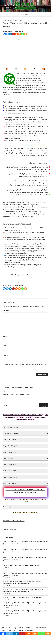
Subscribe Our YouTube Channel (13, 521)
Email (5, 345)
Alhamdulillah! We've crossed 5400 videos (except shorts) (22, 415)
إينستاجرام (19, 194)
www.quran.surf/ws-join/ (20, 129)
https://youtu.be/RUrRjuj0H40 (23, 275)
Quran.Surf (10, 5)
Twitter (29, 140)
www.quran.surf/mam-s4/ (39, 106)
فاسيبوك (29, 194)
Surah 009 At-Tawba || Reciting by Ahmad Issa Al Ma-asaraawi (22, 597)
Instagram (37, 140)
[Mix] (19, 34)
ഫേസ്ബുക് (22, 264)
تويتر (25, 194)
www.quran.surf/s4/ (38, 108)
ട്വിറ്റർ (29, 264)
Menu (25, 14)
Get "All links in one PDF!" (24, 417)
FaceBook (23, 140)
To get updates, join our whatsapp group (25, 512)
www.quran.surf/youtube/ (13, 138)
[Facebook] (4, 34)
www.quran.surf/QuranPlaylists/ (25, 124)
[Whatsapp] (22, 34)
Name (5, 336)
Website (5, 355)
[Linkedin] (10, 34)
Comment (6, 310)
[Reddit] (16, 34)
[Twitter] (7, 34)
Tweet (17, 39)
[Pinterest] (13, 34)
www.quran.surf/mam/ (18, 113)
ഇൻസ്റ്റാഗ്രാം (36, 264)
